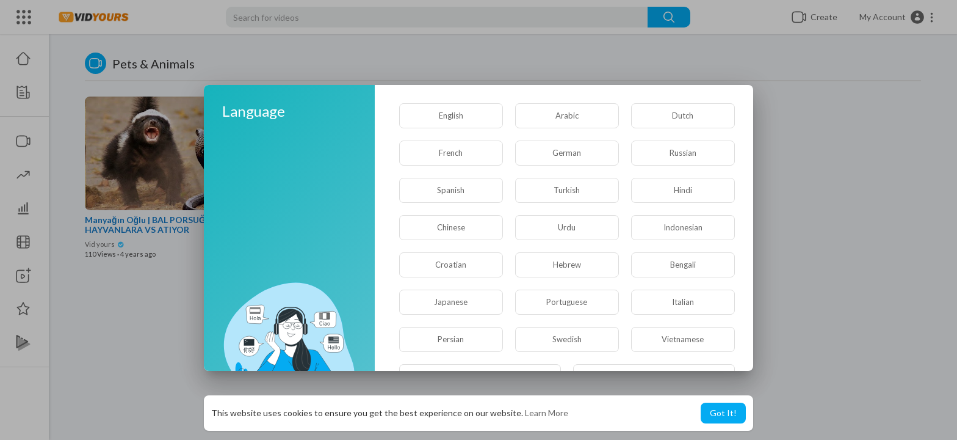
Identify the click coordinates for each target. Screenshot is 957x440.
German (566, 153)
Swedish (567, 339)
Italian (683, 302)
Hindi (683, 190)
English (451, 115)
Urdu (567, 227)
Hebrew (567, 265)
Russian (683, 153)
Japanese (451, 302)
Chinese (451, 227)
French (451, 153)
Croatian (450, 265)
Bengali (683, 265)
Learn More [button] (546, 413)
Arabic (567, 115)
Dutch (682, 115)
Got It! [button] (723, 413)
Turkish (567, 190)
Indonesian (682, 227)
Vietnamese (683, 339)
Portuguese (566, 302)
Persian (451, 339)
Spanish (450, 190)
